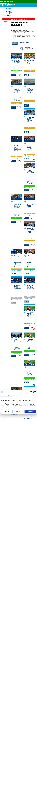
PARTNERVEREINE (8, 15)
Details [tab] (18, 395)
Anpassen (18, 411)
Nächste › (25, 418)
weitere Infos (13, 107)
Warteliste (14, 303)
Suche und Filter (5, 21)
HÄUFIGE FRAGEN (8, 5)
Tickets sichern (26, 75)
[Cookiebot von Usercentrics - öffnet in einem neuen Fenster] (31, 392)
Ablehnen (7, 411)
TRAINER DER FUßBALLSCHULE (10, 4)
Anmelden (13, 74)
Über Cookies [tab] (30, 395)
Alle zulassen (30, 411)
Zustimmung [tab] (6, 395)
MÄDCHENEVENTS (8, 11)
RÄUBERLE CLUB (7, 3)
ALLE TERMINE (8, 8)
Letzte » (29, 418)
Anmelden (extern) (26, 105)
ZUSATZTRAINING (8, 12)
